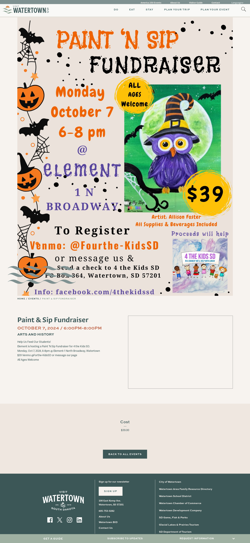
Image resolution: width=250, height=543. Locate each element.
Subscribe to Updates (125, 538)
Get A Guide (53, 538)
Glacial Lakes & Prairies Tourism (178, 524)
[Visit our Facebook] (50, 519)
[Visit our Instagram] (69, 519)
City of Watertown (169, 482)
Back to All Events (125, 454)
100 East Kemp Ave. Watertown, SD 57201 (111, 504)
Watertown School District (175, 496)
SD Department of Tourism (175, 531)
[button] (112, 10)
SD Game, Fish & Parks (173, 517)
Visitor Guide (198, 2)
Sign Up (111, 492)
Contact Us (105, 528)
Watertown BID (108, 523)
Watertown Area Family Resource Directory (185, 489)
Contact (216, 2)
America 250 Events (156, 2)
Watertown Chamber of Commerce (179, 503)
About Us (178, 2)
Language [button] (236, 2)
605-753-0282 (106, 512)
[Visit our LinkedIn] (79, 519)
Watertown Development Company (179, 510)
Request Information (197, 538)
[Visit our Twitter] (59, 519)
